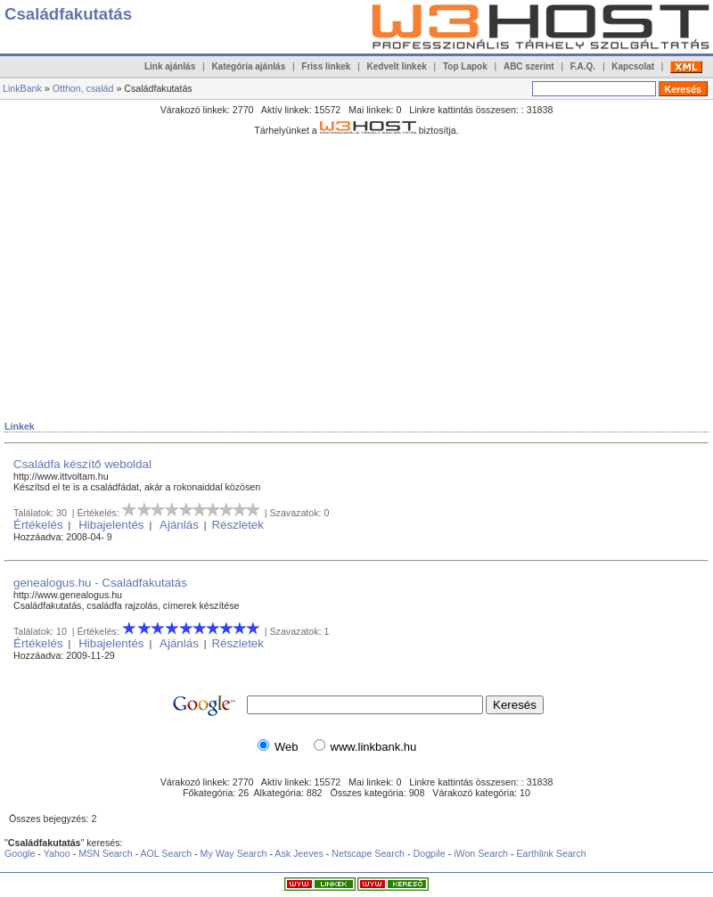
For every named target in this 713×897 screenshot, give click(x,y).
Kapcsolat (632, 66)
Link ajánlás (169, 66)
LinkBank (22, 88)
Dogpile (430, 853)
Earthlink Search (551, 853)
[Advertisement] (213, 266)
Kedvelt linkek (397, 66)
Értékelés (38, 524)
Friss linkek (325, 66)
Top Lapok (465, 66)
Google (19, 853)
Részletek (237, 524)
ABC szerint (529, 66)
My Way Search (234, 853)
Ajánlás (179, 524)
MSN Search (105, 853)
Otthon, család (83, 88)
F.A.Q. (582, 66)
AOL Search (166, 853)
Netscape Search (368, 853)
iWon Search (482, 853)
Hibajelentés (110, 524)
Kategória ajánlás (248, 66)
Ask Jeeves (299, 853)
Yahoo (57, 853)
